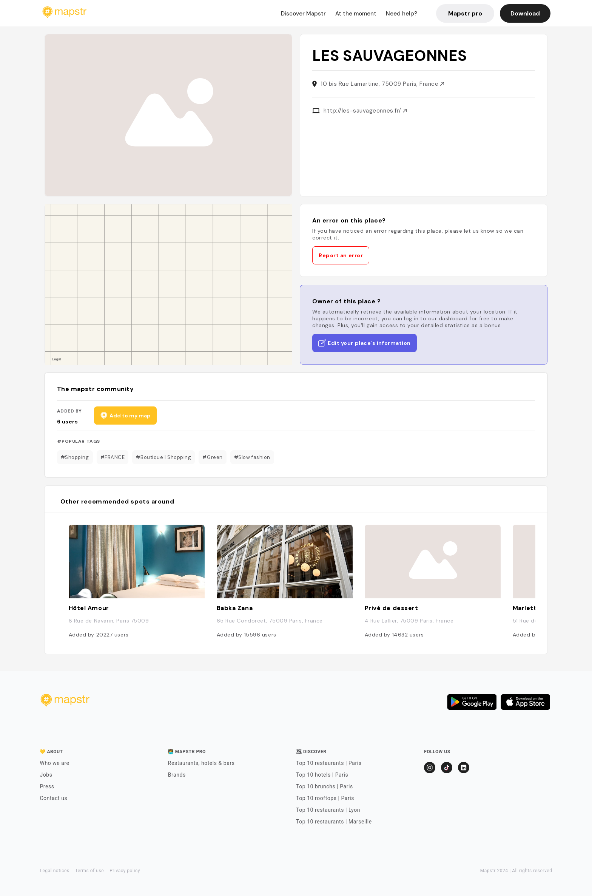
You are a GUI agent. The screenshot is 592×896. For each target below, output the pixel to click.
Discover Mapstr (303, 13)
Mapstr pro (465, 13)
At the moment (355, 13)
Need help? (401, 13)
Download (525, 13)
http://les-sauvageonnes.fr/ (365, 110)
